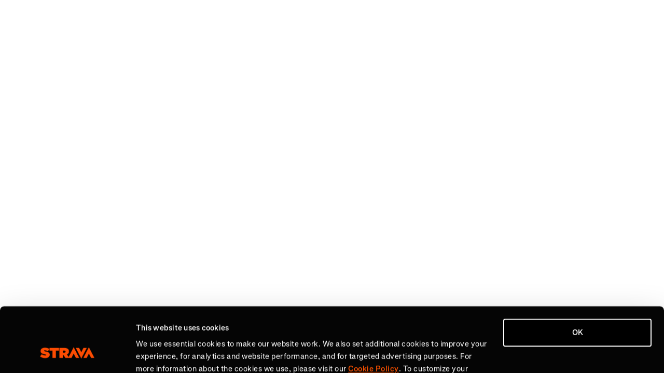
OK (577, 275)
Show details (158, 353)
